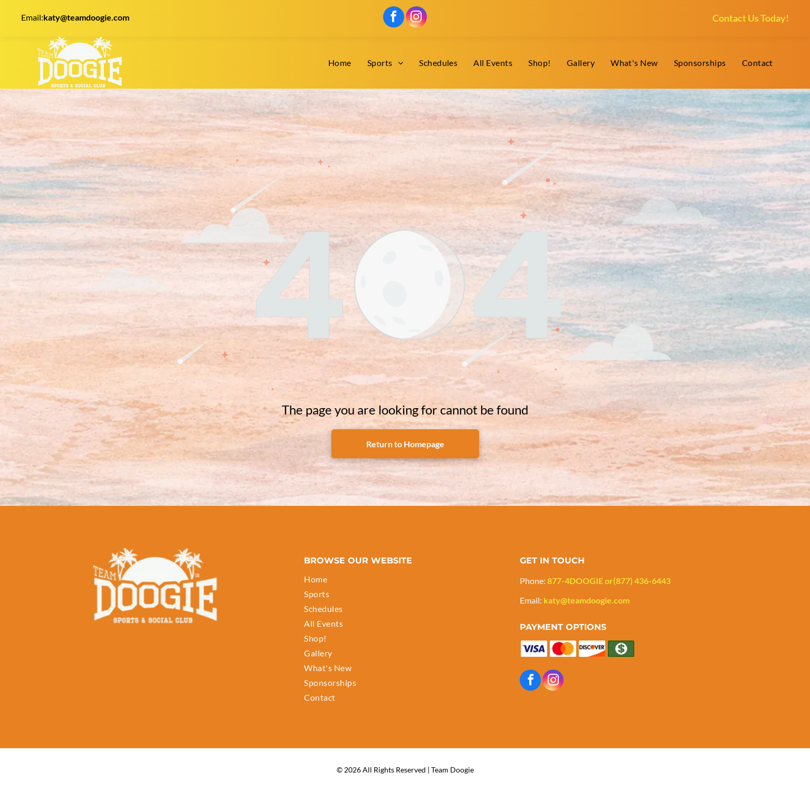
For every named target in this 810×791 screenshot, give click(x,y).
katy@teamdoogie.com (86, 17)
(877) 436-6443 (642, 581)
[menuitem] (339, 63)
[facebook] (393, 18)
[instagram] (416, 18)
